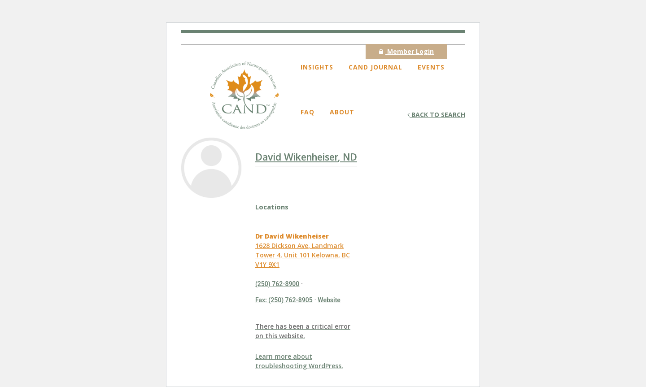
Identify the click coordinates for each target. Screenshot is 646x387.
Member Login (406, 51)
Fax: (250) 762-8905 (284, 300)
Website (329, 300)
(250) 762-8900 (277, 283)
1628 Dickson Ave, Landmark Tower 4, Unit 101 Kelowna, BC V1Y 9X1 (302, 255)
